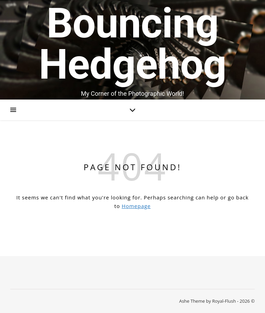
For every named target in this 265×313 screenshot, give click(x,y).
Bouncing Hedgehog (132, 44)
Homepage (136, 205)
